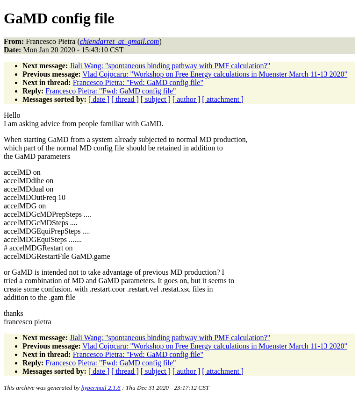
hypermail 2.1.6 (101, 387)
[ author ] (186, 99)
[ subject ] (156, 99)
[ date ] (98, 99)
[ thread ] (125, 99)
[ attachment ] (223, 99)
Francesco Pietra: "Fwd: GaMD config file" (138, 82)
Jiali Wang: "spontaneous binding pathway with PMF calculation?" (170, 66)
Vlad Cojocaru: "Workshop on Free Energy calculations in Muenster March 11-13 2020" (214, 74)
